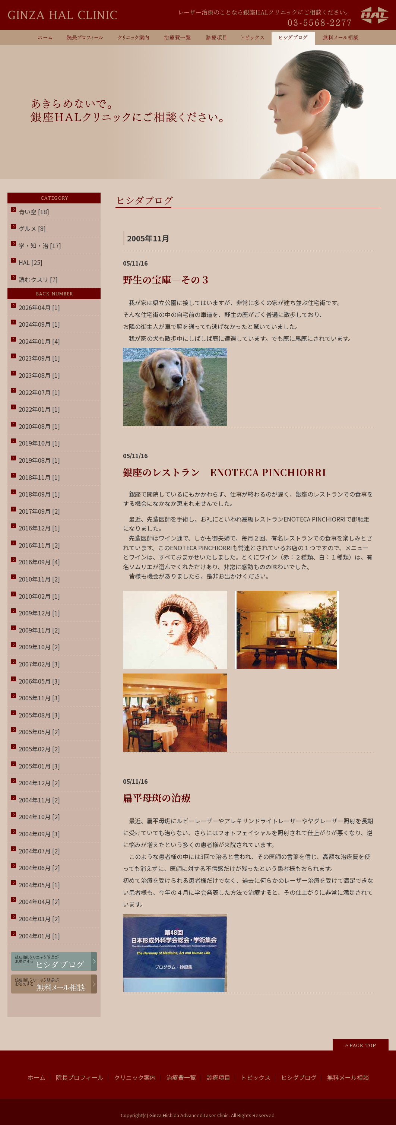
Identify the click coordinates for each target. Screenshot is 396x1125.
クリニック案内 (135, 1077)
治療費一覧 (181, 1077)
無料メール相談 (348, 1077)
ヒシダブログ (299, 1077)
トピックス (255, 1077)
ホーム (36, 1077)
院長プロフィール (80, 1077)
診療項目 (218, 1077)
